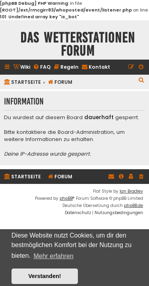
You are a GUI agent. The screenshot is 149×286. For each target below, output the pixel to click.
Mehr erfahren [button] (53, 256)
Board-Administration (86, 132)
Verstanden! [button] (44, 276)
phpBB (66, 198)
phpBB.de (133, 206)
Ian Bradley (131, 191)
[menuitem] (21, 67)
